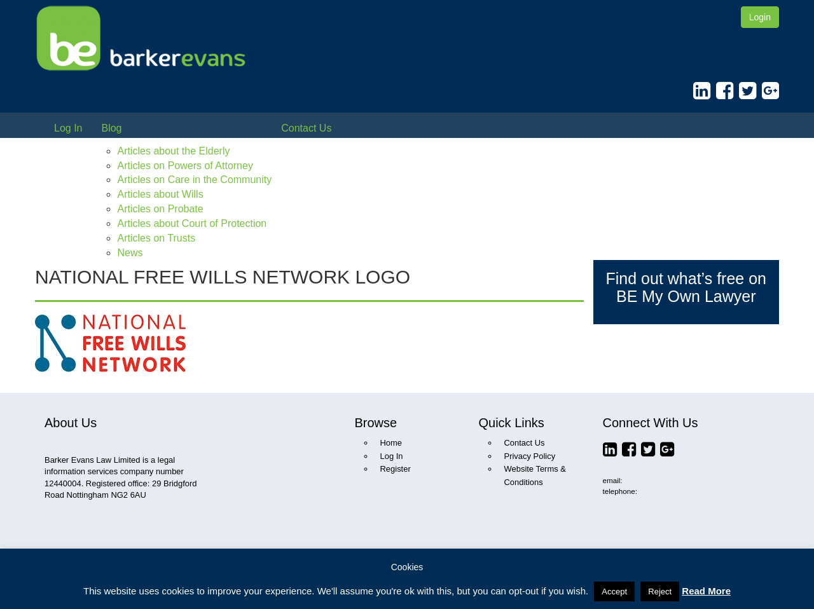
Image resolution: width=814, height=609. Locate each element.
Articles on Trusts (156, 238)
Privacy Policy (530, 456)
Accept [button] (614, 591)
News (129, 252)
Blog (111, 128)
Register (395, 469)
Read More (706, 590)
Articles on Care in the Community (194, 179)
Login (760, 17)
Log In (68, 128)
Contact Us (306, 128)
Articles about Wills (160, 194)
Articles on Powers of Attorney (184, 165)
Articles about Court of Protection (191, 223)
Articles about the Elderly (173, 151)
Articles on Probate (160, 208)
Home (391, 443)
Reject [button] (660, 591)
